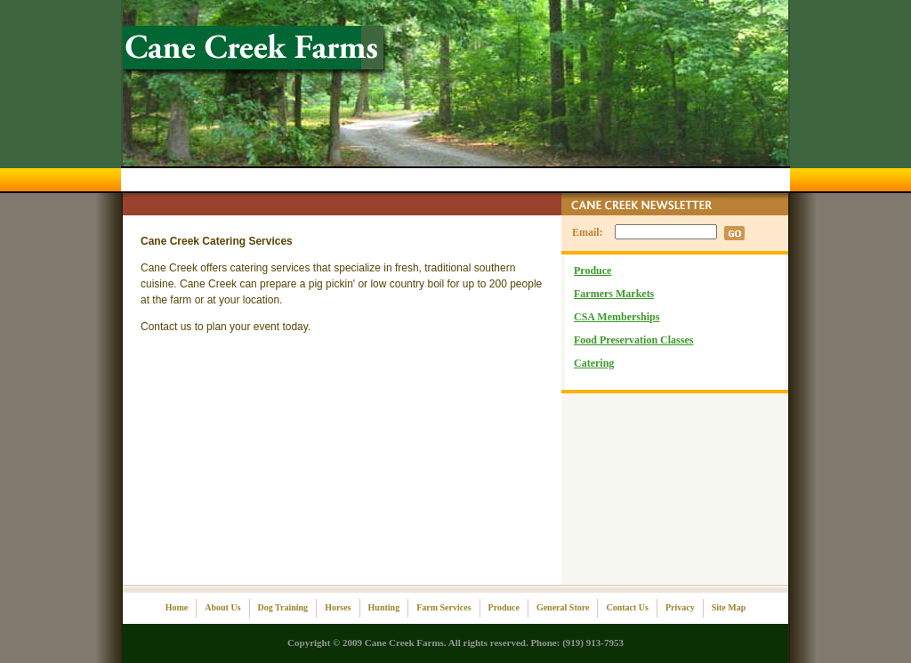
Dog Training (283, 607)
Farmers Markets (614, 293)
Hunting (384, 607)
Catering (594, 363)
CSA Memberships (616, 317)
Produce (592, 270)
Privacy (680, 607)
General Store (563, 607)
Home (177, 607)
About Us (222, 607)
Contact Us (627, 607)
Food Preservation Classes (633, 340)
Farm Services (443, 607)
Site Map (729, 607)
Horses (338, 607)
